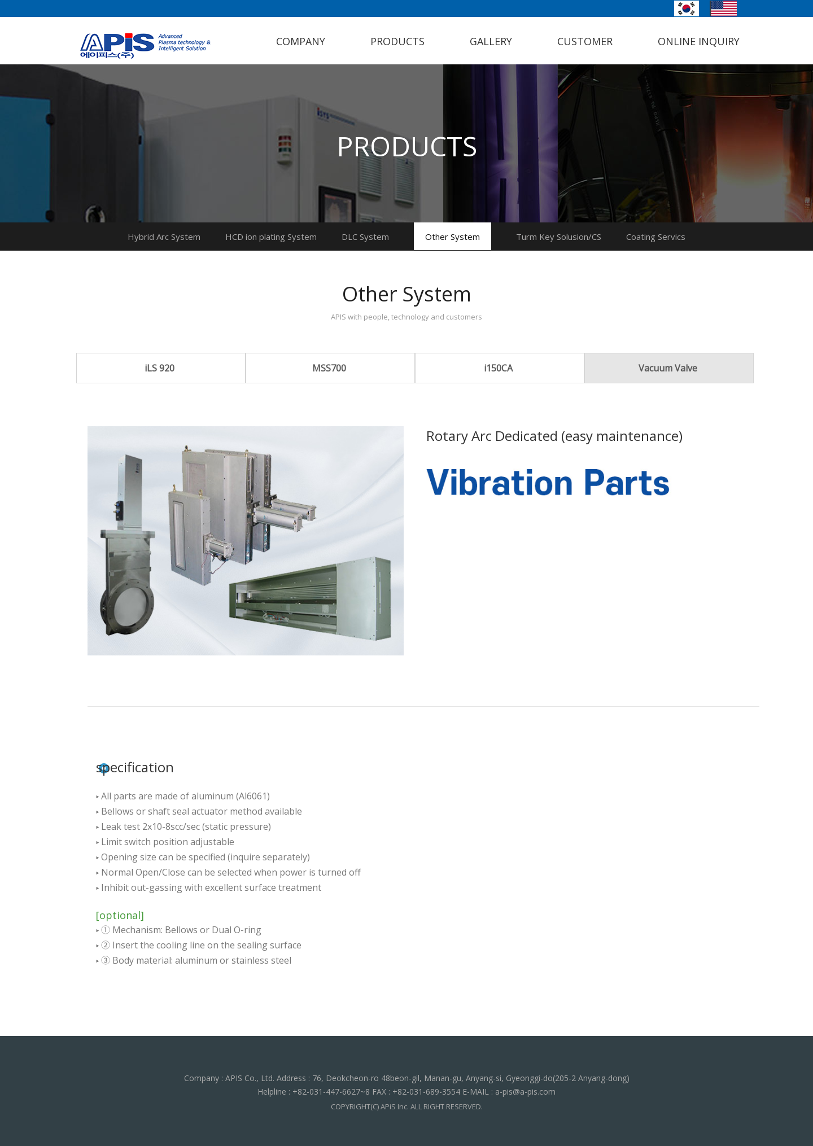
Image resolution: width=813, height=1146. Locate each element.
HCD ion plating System (271, 236)
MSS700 (329, 368)
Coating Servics (655, 236)
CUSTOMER (585, 41)
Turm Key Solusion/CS (558, 236)
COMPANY (300, 41)
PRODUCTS (397, 41)
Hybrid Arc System (164, 236)
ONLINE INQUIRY (699, 41)
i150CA (498, 368)
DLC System (365, 236)
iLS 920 (159, 368)
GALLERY (491, 41)
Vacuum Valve (668, 368)
